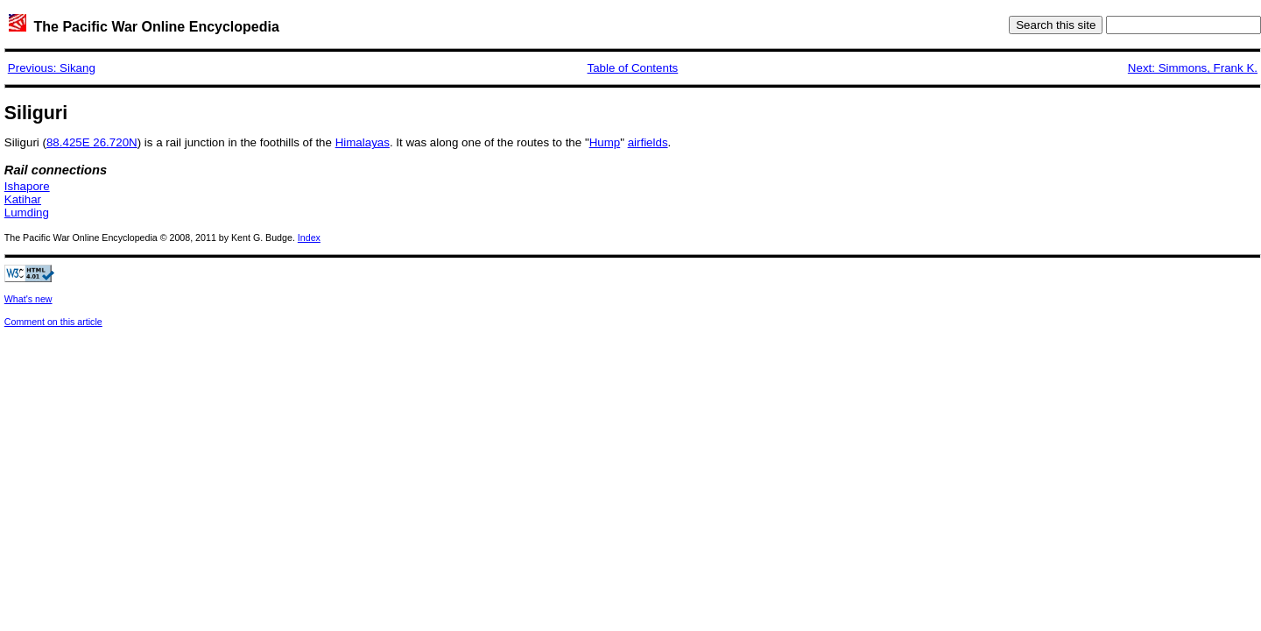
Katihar (22, 199)
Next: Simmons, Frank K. (1192, 67)
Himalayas (362, 142)
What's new (28, 299)
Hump (605, 142)
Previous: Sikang (51, 67)
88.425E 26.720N (91, 142)
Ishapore (27, 186)
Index (309, 237)
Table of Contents (633, 67)
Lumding (26, 212)
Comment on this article (53, 321)
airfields (648, 142)
